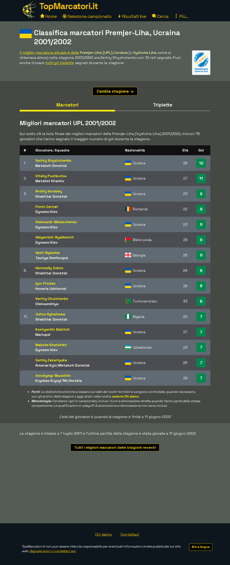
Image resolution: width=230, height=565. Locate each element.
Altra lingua (201, 547)
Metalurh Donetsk (51, 165)
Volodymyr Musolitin (53, 375)
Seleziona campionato (87, 16)
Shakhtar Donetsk (51, 196)
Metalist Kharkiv (49, 181)
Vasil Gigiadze (47, 252)
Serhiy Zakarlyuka (51, 360)
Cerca (160, 16)
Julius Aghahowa (50, 314)
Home (48, 16)
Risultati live (132, 16)
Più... (181, 16)
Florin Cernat (46, 206)
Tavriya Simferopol (51, 257)
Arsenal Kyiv (46, 365)
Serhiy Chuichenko (51, 298)
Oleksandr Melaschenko (56, 222)
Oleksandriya (46, 303)
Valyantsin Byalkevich (54, 237)
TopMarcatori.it (68, 6)
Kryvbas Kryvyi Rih (51, 380)
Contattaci (130, 534)
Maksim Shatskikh (51, 344)
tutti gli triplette (59, 62)
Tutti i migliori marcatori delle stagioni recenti (115, 447)
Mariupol (42, 334)
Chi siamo (103, 534)
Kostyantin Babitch (52, 329)
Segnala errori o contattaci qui (52, 551)
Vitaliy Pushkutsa (50, 176)
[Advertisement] (115, 493)
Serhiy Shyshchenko (53, 160)
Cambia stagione (115, 91)
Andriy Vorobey (48, 191)
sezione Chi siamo (125, 396)
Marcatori (67, 105)
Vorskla (75, 380)
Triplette (162, 105)
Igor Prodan (45, 283)
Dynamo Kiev (46, 211)
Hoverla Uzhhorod (50, 288)
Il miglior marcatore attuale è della (49, 52)
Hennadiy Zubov (49, 268)
